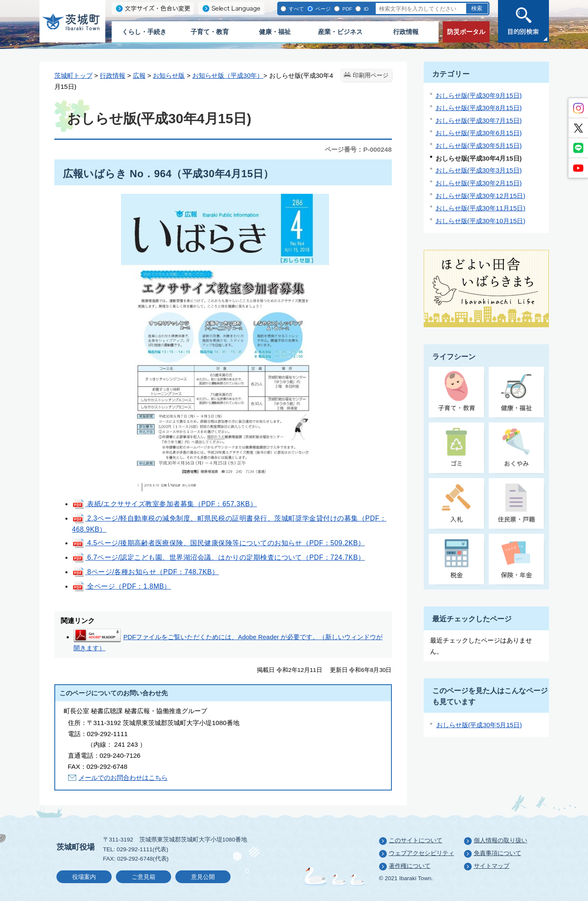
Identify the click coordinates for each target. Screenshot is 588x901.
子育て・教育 (210, 31)
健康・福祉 (275, 31)
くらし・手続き (144, 31)
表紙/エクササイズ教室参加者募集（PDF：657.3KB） (164, 503)
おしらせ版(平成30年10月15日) (481, 220)
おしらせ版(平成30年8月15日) (479, 107)
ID (365, 8)
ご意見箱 (143, 877)
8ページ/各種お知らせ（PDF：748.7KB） (145, 571)
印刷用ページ (370, 75)
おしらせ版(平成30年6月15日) (479, 132)
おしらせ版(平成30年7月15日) (479, 120)
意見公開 (203, 877)
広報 (139, 75)
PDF (346, 8)
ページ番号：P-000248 (358, 149)
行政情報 (406, 31)
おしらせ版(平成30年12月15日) (481, 195)
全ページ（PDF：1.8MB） (121, 586)
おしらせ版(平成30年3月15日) (479, 170)
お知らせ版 (169, 75)
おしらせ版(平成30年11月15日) (481, 208)
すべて (295, 8)
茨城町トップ (73, 75)
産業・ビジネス (340, 31)
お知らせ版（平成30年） (227, 75)
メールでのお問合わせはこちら (123, 777)
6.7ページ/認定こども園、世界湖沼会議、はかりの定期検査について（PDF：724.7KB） (218, 557)
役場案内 (84, 877)
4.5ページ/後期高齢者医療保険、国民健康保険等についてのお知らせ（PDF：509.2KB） (218, 543)
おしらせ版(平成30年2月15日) (479, 183)
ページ (322, 8)
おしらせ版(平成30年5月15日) (479, 145)
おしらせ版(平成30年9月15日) (479, 95)
